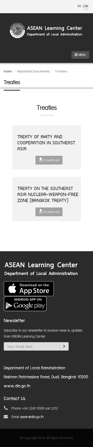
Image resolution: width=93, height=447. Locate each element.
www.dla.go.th (17, 386)
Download (49, 159)
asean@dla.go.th (32, 417)
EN (86, 6)
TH (79, 6)
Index (8, 71)
